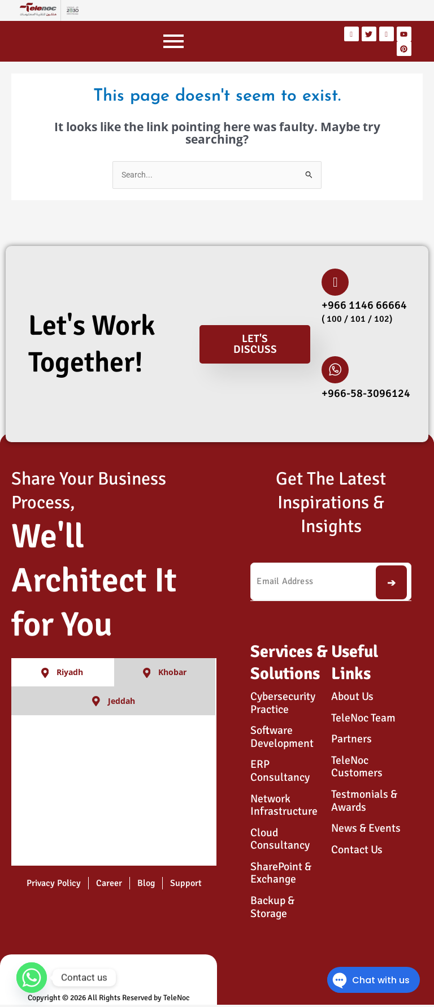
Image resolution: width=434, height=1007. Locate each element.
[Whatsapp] (31, 977)
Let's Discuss (255, 344)
